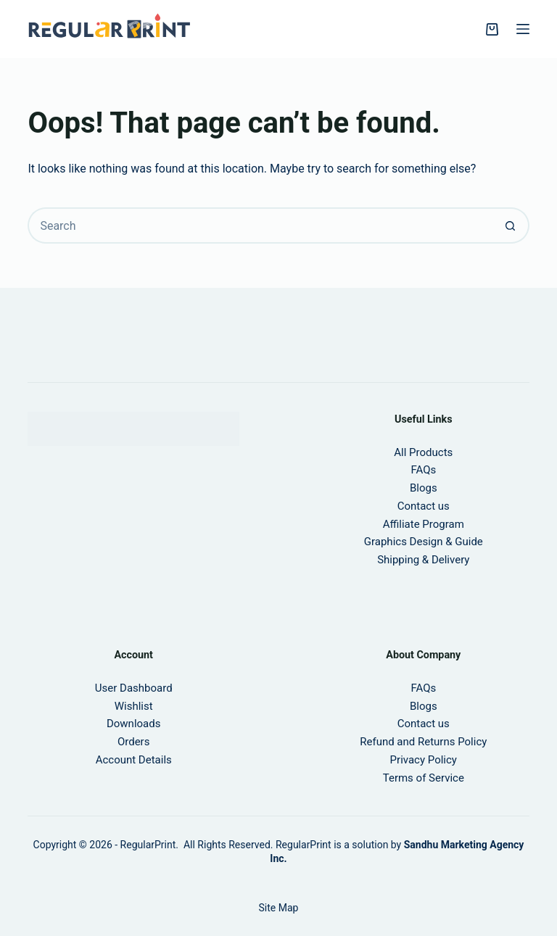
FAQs (423, 688)
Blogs (423, 487)
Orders (133, 741)
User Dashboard (134, 688)
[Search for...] (260, 225)
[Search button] (511, 225)
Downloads (134, 723)
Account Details (134, 759)
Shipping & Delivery (423, 559)
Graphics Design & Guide (423, 541)
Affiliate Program (423, 524)
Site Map (279, 908)
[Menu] (522, 29)
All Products (423, 452)
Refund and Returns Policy (423, 741)
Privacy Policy (423, 759)
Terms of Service (423, 777)
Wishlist (134, 706)
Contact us (423, 506)
